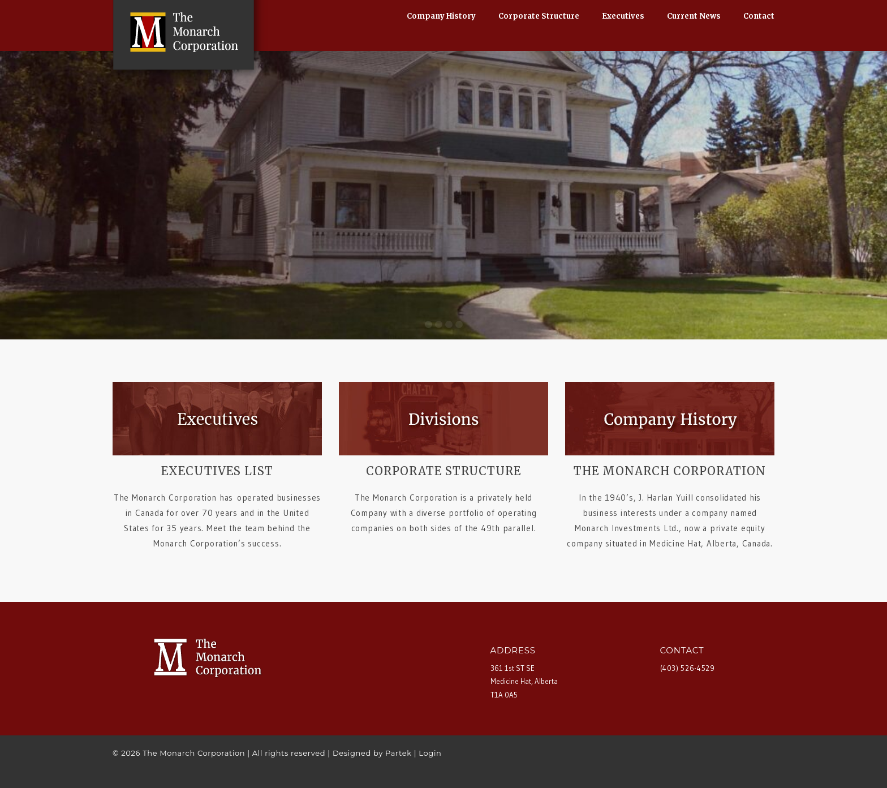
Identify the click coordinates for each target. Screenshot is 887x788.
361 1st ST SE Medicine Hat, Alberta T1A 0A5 (524, 681)
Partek (398, 752)
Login (430, 752)
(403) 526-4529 (687, 668)
